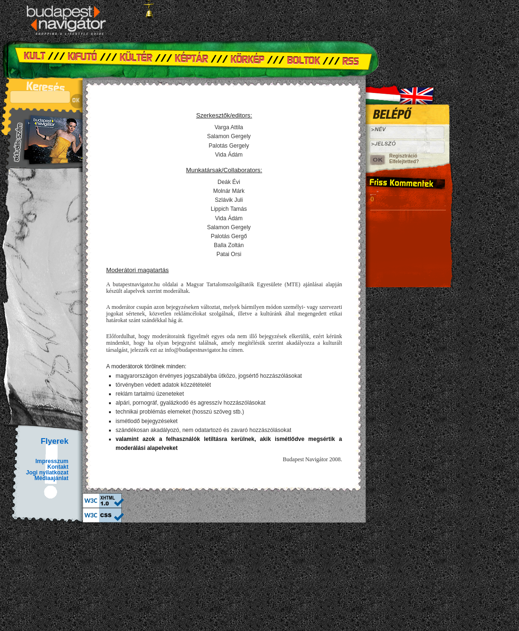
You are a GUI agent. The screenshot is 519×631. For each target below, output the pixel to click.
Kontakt (57, 467)
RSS (354, 59)
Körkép (250, 59)
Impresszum (51, 461)
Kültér (137, 59)
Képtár (193, 59)
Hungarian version (384, 92)
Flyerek (54, 441)
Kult (40, 59)
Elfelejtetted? (404, 161)
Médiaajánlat (51, 478)
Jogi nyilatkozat (47, 472)
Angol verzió (422, 92)
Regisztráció (403, 155)
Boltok (306, 59)
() (372, 198)
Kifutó (83, 59)
